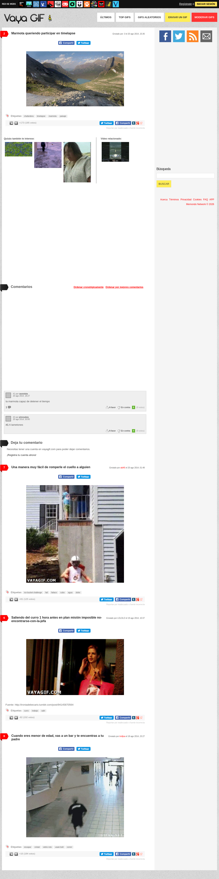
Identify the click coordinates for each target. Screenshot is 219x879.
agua (70, 592)
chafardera (28, 116)
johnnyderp (24, 417)
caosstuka (23, 394)
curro (26, 711)
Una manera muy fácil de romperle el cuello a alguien (50, 467)
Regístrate (185, 3)
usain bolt (59, 847)
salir (43, 711)
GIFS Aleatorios (149, 17)
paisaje (63, 116)
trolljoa (122, 736)
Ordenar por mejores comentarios (124, 287)
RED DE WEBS (9, 4)
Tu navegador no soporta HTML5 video (75, 78)
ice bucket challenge (33, 592)
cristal (37, 847)
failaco (54, 592)
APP (211, 199)
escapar (27, 847)
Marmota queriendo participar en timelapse (43, 33)
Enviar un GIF (177, 17)
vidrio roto (47, 847)
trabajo (35, 711)
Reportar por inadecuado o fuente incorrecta (125, 128)
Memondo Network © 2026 (200, 204)
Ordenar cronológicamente (88, 287)
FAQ (205, 199)
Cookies (197, 199)
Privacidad (185, 199)
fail (46, 592)
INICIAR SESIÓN (206, 4)
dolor (78, 592)
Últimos (105, 17)
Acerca (163, 199)
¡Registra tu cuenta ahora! (21, 455)
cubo (62, 592)
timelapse (41, 116)
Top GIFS (125, 17)
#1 (7, 424)
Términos (174, 199)
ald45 (122, 468)
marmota (52, 116)
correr (69, 847)
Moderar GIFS (204, 17)
